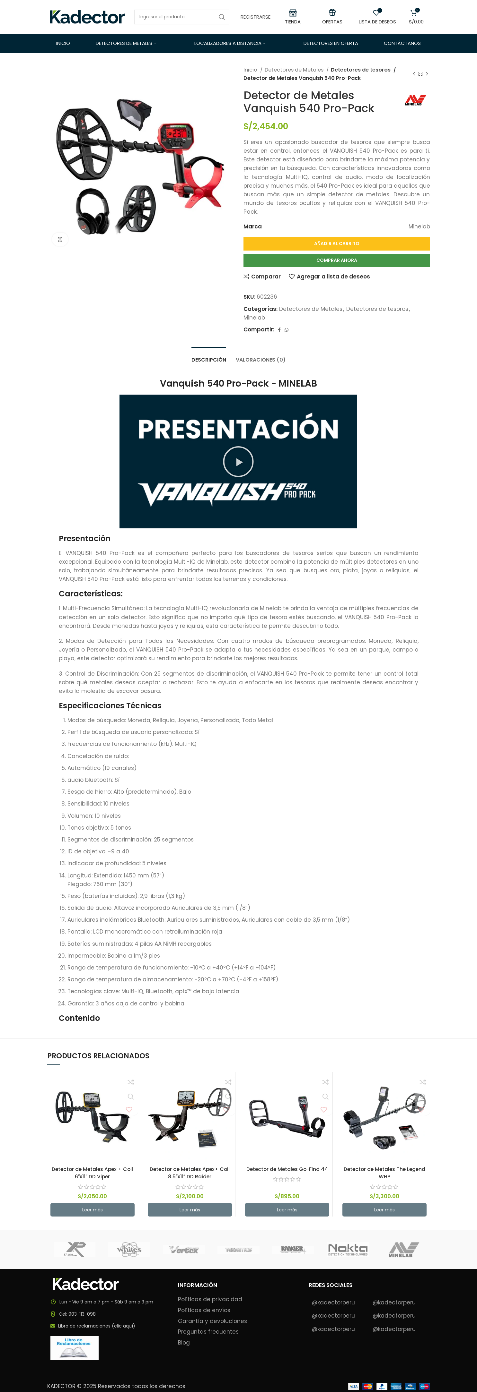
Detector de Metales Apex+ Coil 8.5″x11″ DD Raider (190, 1173)
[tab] (208, 356)
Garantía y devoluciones (212, 1321)
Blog (184, 1342)
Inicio (251, 69)
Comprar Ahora (336, 260)
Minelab (254, 317)
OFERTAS (332, 21)
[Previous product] (414, 74)
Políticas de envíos (204, 1310)
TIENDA (293, 21)
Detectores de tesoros (360, 69)
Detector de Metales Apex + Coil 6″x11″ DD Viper (92, 1173)
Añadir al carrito (336, 243)
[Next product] (427, 74)
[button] (238, 462)
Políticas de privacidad (210, 1299)
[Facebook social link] (279, 330)
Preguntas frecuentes (208, 1332)
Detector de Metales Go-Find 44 (287, 1169)
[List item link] (107, 1314)
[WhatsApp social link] (286, 330)
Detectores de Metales (295, 69)
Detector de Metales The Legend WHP (384, 1173)
